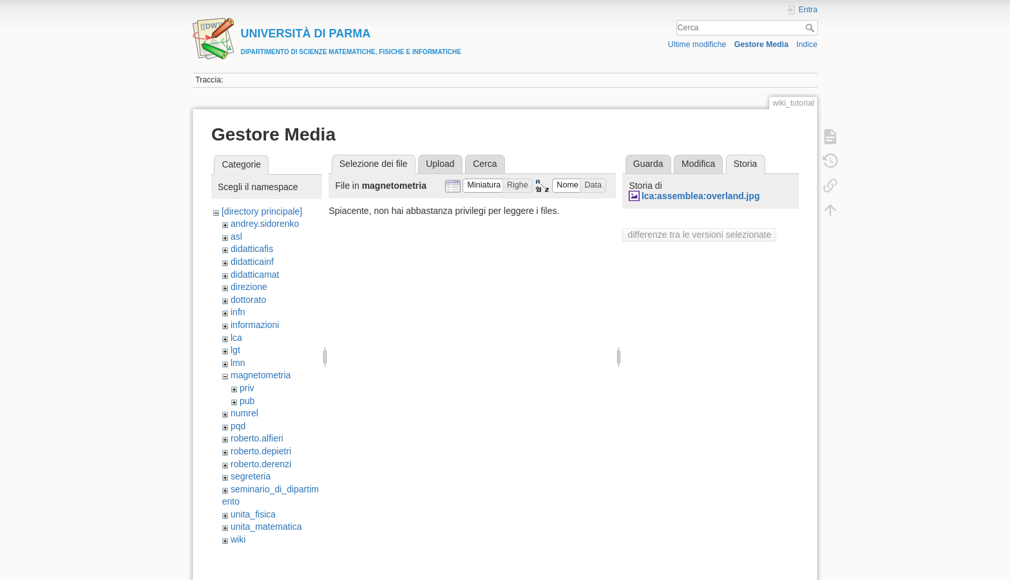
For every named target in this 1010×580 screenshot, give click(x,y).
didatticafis (252, 249)
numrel (244, 413)
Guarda (648, 164)
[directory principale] (262, 211)
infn (238, 312)
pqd (238, 426)
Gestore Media (761, 44)
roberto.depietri (261, 451)
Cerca (811, 27)
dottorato (248, 300)
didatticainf (252, 261)
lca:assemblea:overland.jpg (701, 196)
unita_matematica (266, 526)
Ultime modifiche (697, 44)
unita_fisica (253, 514)
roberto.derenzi (261, 464)
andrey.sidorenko (265, 223)
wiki (238, 539)
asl (236, 236)
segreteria (251, 476)
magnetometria (261, 375)
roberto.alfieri (257, 438)
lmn (238, 363)
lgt (235, 350)
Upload (440, 164)
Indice (806, 44)
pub (247, 401)
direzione (249, 287)
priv (247, 388)
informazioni (255, 325)
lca (236, 338)
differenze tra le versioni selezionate (699, 234)
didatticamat (255, 274)
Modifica (698, 164)
